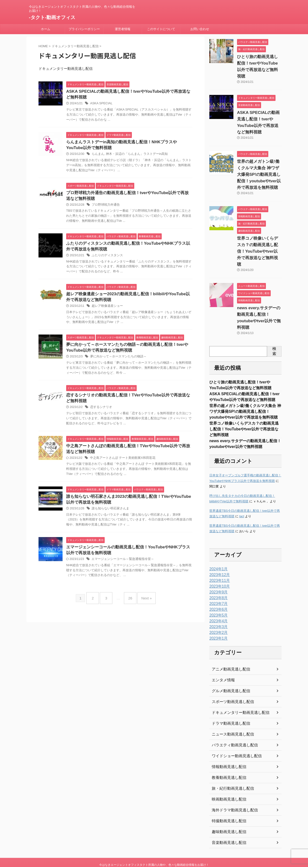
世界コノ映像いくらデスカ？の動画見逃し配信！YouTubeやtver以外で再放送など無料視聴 (244, 407)
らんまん (97, 156)
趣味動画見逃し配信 (227, 812)
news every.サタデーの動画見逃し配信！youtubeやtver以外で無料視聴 (258, 295)
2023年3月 (217, 607)
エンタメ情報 (222, 660)
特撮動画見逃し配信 (227, 801)
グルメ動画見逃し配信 (228, 671)
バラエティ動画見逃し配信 (232, 725)
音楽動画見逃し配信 (227, 822)
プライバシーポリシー (84, 29)
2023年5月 (217, 595)
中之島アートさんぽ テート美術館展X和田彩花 (120, 464)
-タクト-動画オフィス (52, 17)
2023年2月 (217, 612)
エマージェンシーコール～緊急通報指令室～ (120, 567)
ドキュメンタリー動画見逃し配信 (237, 692)
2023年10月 (218, 566)
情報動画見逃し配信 (227, 747)
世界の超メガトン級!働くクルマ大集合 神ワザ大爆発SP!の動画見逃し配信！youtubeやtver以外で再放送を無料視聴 (259, 162)
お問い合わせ (199, 29)
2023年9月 (217, 572)
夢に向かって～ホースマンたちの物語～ (116, 361)
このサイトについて (161, 29)
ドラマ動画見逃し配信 (228, 703)
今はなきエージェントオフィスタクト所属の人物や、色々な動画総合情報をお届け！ (154, 844)
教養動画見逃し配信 (227, 757)
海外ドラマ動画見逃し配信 (232, 790)
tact (241, 496)
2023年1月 (217, 618)
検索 (274, 325)
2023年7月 (217, 583)
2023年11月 (218, 560)
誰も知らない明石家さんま (109, 516)
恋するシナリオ (100, 413)
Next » (143, 605)
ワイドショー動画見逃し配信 (234, 736)
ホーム (45, 29)
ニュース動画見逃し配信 (230, 714)
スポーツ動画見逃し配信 (230, 681)
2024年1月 (217, 549)
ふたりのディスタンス (106, 259)
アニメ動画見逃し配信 (228, 649)
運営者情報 (122, 29)
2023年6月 (217, 589)
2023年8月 (217, 578)
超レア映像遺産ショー (106, 310)
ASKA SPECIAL (100, 104)
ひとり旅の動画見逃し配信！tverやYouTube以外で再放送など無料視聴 (259, 63)
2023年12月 (218, 555)
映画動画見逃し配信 (227, 779)
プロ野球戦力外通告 (105, 207)
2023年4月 (217, 601)
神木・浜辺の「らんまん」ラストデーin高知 (133, 156)
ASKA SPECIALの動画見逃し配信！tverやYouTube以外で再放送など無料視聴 (259, 112)
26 (129, 605)
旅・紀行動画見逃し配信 (230, 768)
